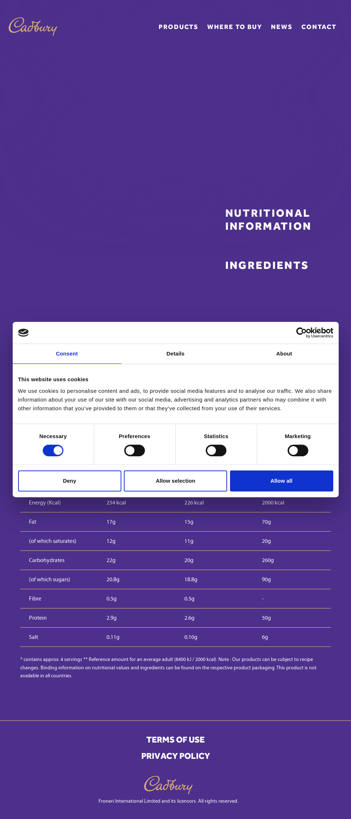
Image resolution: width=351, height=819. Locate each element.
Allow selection (175, 481)
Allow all (282, 481)
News (282, 26)
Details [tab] (176, 353)
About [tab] (284, 353)
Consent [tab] (67, 353)
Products (179, 26)
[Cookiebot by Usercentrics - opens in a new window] (301, 332)
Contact (319, 26)
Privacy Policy (175, 756)
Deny (69, 481)
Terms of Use (175, 740)
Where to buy (234, 26)
